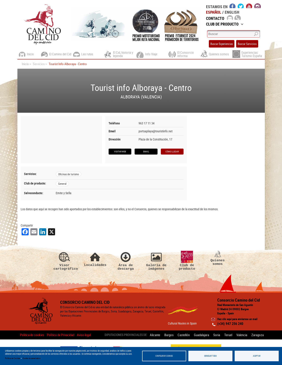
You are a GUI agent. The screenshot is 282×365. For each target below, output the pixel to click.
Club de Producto (224, 24)
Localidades (95, 259)
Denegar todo (210, 356)
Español (213, 12)
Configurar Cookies (164, 356)
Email (146, 151)
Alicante (155, 335)
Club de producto (187, 261)
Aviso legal (84, 335)
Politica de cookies (32, 335)
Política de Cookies (12, 358)
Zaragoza (257, 335)
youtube (249, 5)
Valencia (241, 335)
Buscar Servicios (247, 44)
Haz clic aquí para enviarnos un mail (237, 319)
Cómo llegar (172, 151)
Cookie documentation (31, 358)
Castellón (184, 335)
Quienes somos (218, 258)
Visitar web (120, 151)
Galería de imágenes (156, 261)
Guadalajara (201, 335)
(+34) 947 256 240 (230, 323)
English (232, 12)
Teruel (228, 335)
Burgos (168, 335)
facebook (232, 5)
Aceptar (256, 356)
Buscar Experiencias (221, 44)
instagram (257, 5)
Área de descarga (126, 261)
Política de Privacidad (60, 335)
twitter (240, 5)
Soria (216, 335)
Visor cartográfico (65, 261)
